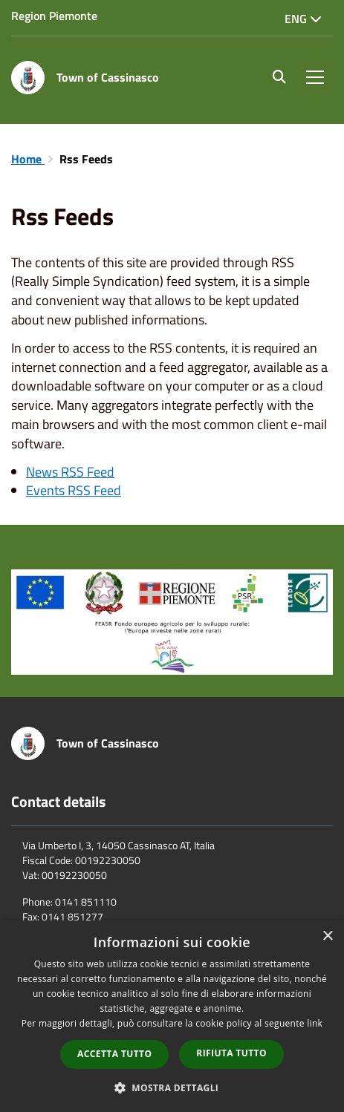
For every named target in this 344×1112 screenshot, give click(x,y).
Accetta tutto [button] (114, 1053)
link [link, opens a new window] (314, 1023)
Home (28, 159)
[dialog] (172, 1016)
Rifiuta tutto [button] (231, 1053)
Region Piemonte (54, 15)
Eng (303, 18)
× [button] (327, 936)
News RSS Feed (70, 472)
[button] (172, 1087)
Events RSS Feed (73, 490)
